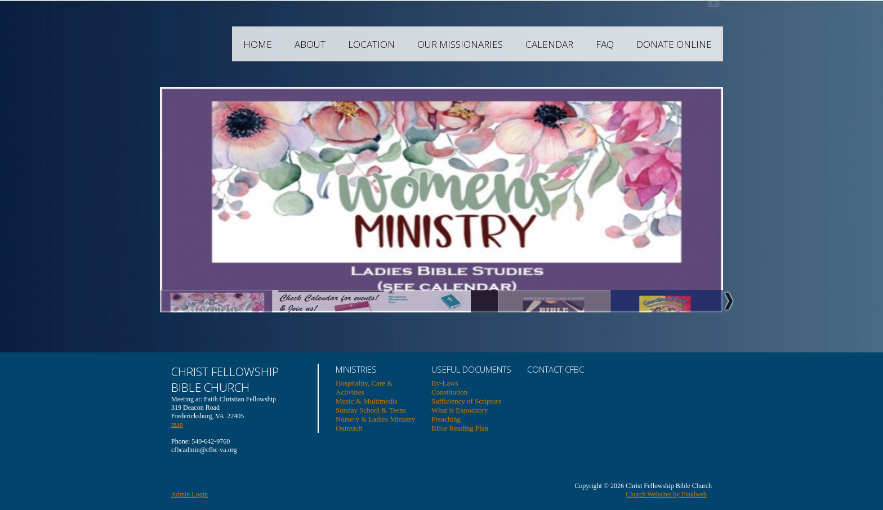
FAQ (632, 44)
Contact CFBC (555, 369)
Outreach (349, 428)
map (177, 424)
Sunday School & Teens (371, 410)
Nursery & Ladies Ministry (375, 419)
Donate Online (701, 44)
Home (284, 44)
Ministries (356, 369)
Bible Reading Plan (459, 428)
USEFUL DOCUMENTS (471, 369)
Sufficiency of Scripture (466, 401)
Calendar (576, 44)
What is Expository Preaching (459, 414)
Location (398, 44)
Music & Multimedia (367, 401)
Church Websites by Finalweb (666, 494)
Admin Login (189, 494)
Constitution (449, 392)
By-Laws (444, 383)
